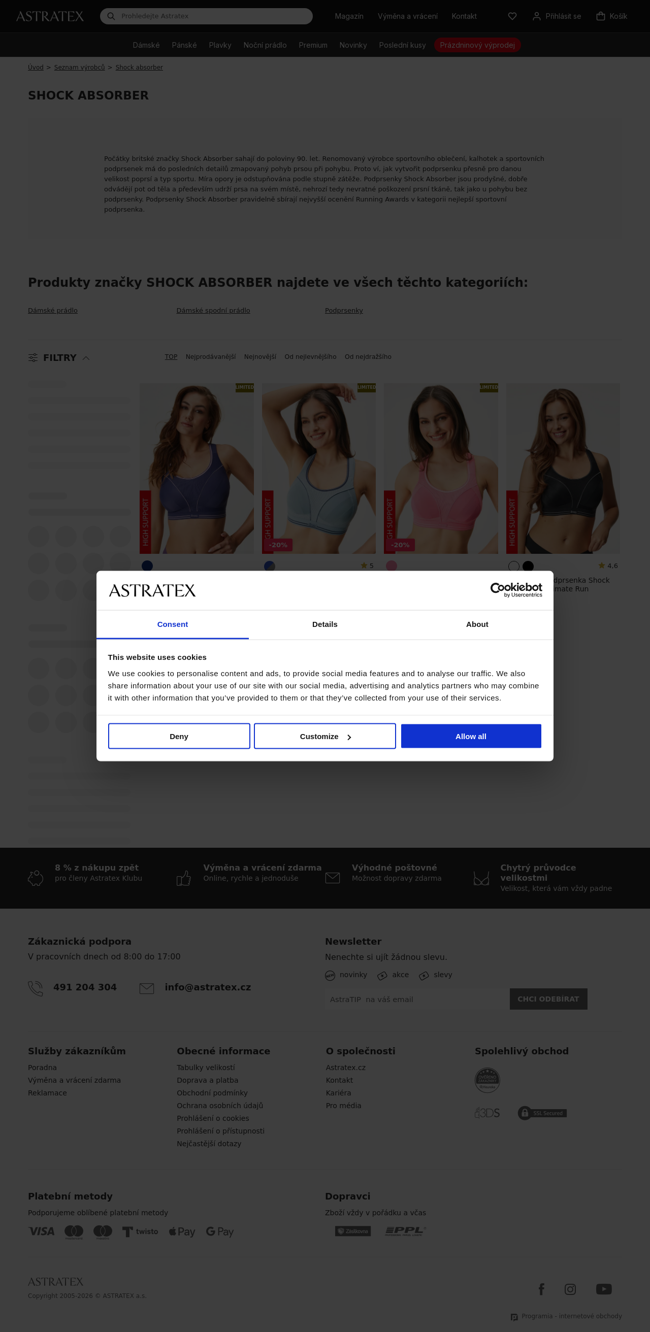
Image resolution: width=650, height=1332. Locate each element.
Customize (325, 736)
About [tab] (477, 623)
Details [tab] (325, 623)
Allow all (471, 736)
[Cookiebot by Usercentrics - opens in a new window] (497, 590)
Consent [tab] (172, 623)
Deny (179, 736)
